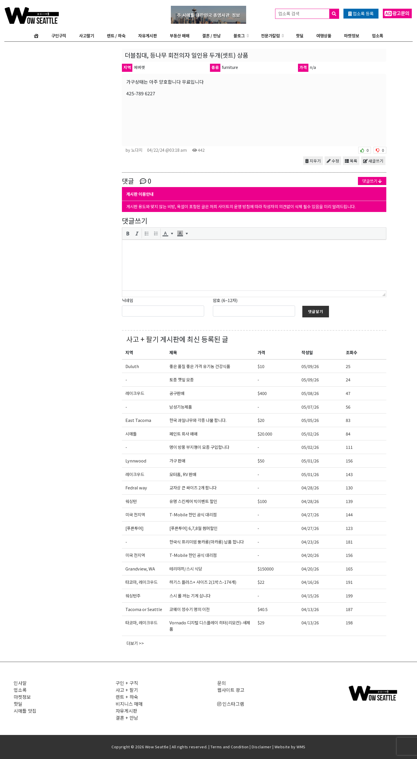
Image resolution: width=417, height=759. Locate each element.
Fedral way (136, 487)
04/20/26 (310, 555)
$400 (262, 393)
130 (349, 487)
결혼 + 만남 (127, 717)
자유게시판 (147, 35)
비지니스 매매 (129, 703)
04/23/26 (310, 542)
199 (349, 595)
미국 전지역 (135, 514)
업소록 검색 (308, 14)
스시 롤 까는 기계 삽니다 (190, 595)
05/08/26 (310, 393)
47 (348, 393)
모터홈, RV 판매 (182, 474)
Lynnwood (135, 461)
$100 (262, 501)
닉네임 (127, 300)
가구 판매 (177, 461)
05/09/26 (310, 366)
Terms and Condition (230, 746)
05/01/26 (310, 461)
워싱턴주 (132, 595)
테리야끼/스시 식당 (185, 569)
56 (348, 407)
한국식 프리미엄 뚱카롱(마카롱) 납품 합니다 (206, 542)
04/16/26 (310, 582)
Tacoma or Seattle (143, 609)
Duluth (132, 366)
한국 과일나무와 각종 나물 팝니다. (197, 420)
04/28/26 (310, 487)
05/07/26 (310, 407)
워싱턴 (131, 501)
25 (348, 366)
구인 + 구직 (127, 682)
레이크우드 (134, 393)
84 (348, 434)
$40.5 (262, 609)
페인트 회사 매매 (183, 434)
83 (348, 420)
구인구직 (58, 35)
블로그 (239, 35)
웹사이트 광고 (230, 689)
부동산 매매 (179, 35)
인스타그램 (230, 703)
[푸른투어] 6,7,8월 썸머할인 (193, 528)
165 (349, 569)
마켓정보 (351, 35)
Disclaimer (261, 746)
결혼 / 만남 (211, 35)
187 (349, 609)
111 (349, 447)
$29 (260, 622)
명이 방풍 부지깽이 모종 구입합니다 (199, 447)
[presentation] (127, 233)
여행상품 (323, 35)
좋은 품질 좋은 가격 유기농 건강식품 (199, 366)
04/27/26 (310, 514)
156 (349, 461)
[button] (128, 233)
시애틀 (131, 434)
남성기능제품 (180, 407)
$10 (260, 366)
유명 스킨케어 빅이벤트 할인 (193, 501)
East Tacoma (138, 420)
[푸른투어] (134, 528)
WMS (301, 746)
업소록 (377, 35)
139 (349, 501)
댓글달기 (315, 311)
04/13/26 (310, 609)
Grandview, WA (140, 569)
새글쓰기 (373, 161)
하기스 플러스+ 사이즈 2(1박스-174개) (202, 582)
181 (349, 542)
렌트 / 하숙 (116, 35)
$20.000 (264, 434)
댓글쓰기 (372, 181)
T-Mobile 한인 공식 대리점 (193, 514)
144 (349, 514)
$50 (260, 461)
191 (349, 582)
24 (348, 379)
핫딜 (299, 35)
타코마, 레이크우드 (141, 582)
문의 (221, 682)
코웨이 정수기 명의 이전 (189, 609)
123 (349, 528)
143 (349, 474)
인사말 (20, 682)
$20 (260, 420)
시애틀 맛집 (25, 710)
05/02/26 (310, 434)
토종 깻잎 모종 (181, 379)
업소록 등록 (361, 13)
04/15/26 (310, 595)
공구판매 (176, 393)
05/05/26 (310, 420)
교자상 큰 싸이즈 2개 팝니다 (193, 487)
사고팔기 (86, 35)
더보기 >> (135, 643)
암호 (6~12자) (225, 300)
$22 (260, 582)
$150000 (265, 569)
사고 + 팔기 (142, 339)
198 (349, 622)
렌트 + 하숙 (127, 696)
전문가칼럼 (270, 35)
